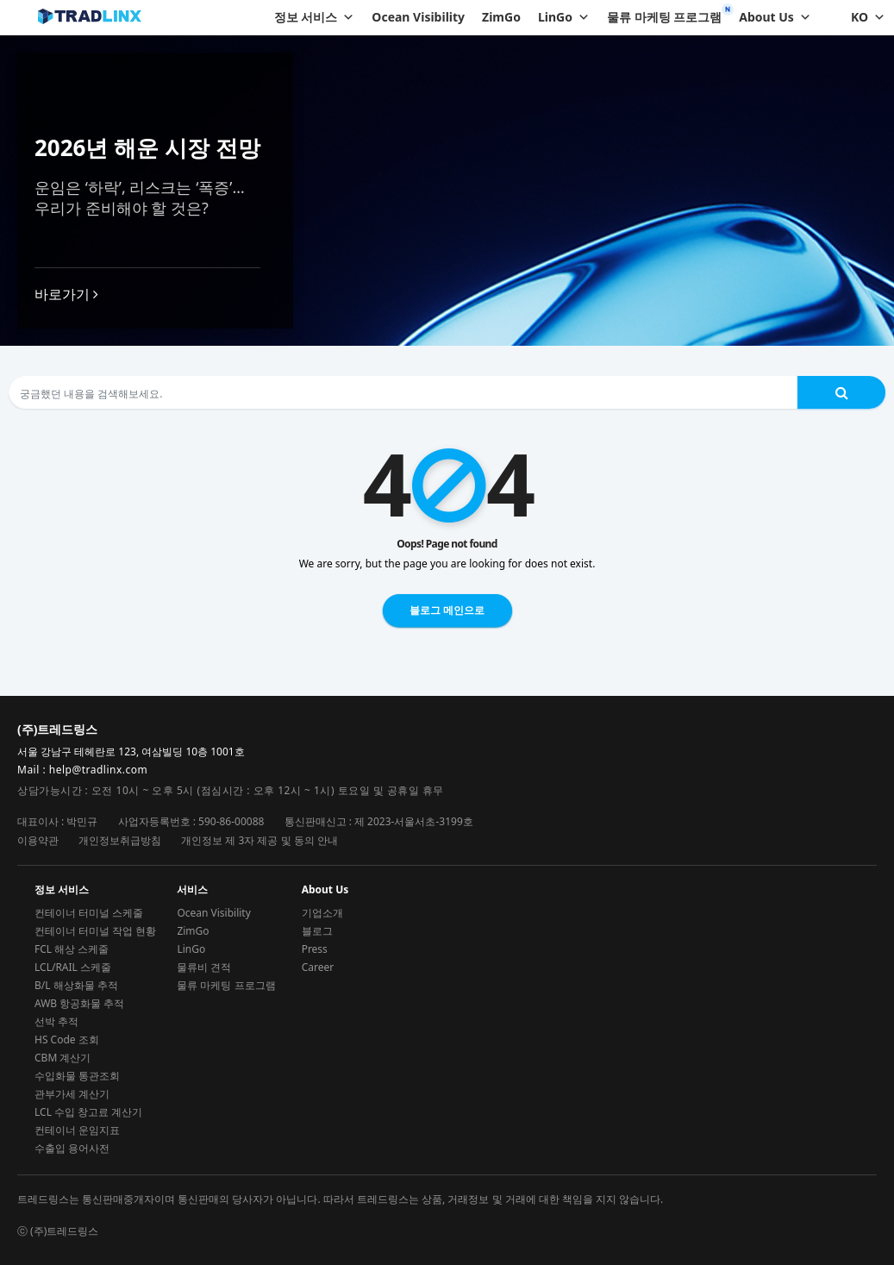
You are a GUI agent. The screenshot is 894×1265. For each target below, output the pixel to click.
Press (315, 949)
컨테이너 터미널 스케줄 (88, 912)
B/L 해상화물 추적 (76, 985)
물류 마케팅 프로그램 (664, 17)
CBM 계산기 (62, 1057)
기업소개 (322, 912)
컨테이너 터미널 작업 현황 (95, 931)
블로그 (317, 931)
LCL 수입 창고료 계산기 (88, 1112)
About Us (775, 17)
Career (318, 967)
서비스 (192, 890)
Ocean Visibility (418, 17)
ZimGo (501, 17)
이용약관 (38, 840)
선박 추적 (56, 1021)
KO (868, 17)
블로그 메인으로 (447, 610)
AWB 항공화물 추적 (79, 1003)
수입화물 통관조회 (77, 1075)
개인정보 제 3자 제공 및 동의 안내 (259, 840)
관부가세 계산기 (71, 1094)
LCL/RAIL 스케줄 (72, 967)
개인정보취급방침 (119, 840)
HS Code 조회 (66, 1039)
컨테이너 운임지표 (77, 1130)
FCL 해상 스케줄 (71, 949)
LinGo (564, 17)
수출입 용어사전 (71, 1148)
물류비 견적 (204, 967)
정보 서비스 (314, 17)
